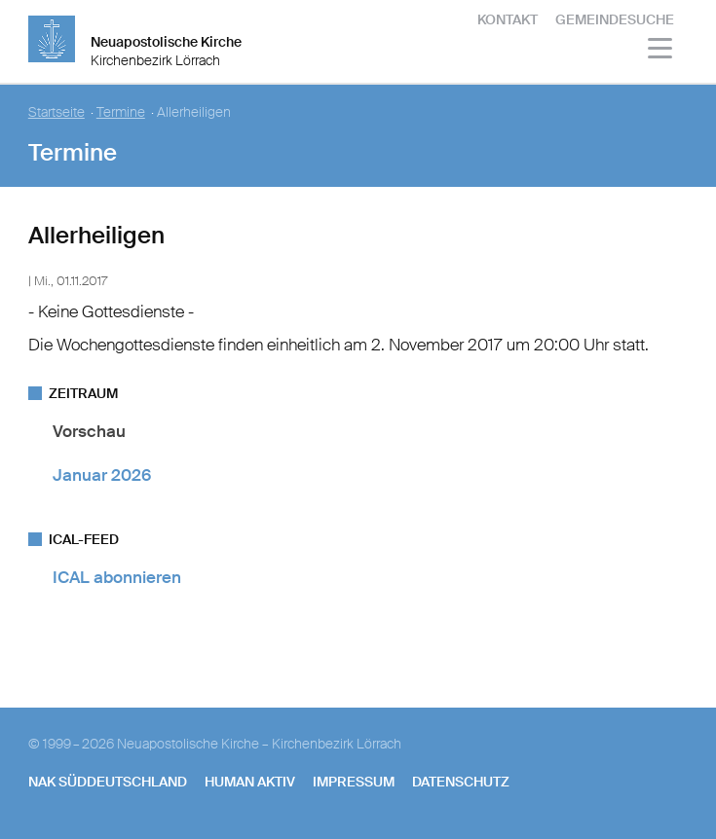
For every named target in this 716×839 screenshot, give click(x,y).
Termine (120, 112)
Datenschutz (460, 781)
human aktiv (250, 781)
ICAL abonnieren (117, 577)
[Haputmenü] (661, 51)
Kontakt (507, 19)
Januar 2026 (102, 475)
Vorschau (89, 431)
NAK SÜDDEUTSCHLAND (107, 781)
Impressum (354, 781)
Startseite (56, 112)
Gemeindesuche (614, 19)
